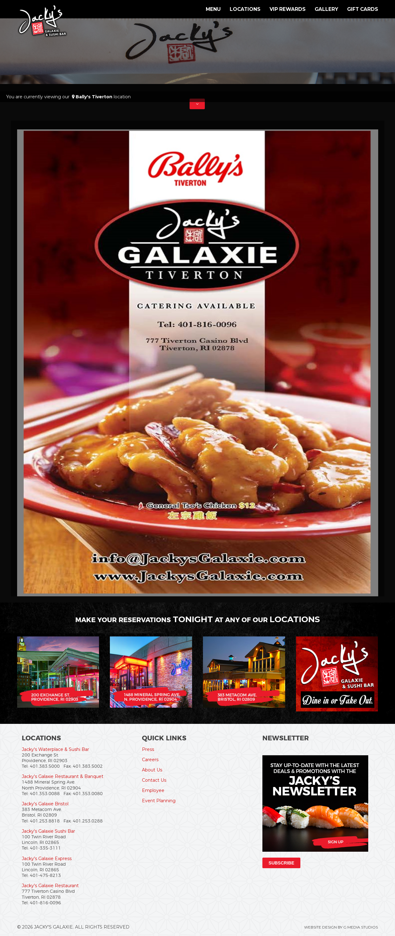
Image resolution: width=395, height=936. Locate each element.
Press (148, 749)
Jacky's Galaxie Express (47, 858)
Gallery (326, 9)
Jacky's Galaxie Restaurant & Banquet (62, 776)
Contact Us (154, 780)
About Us (152, 770)
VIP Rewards (288, 9)
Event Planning (159, 800)
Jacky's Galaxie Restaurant (50, 885)
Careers (150, 759)
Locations (245, 9)
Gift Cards (362, 9)
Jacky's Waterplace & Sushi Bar (55, 749)
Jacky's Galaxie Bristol (45, 804)
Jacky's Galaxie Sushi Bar (48, 831)
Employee (153, 790)
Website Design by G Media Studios (341, 927)
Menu (213, 9)
